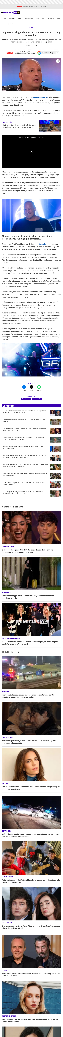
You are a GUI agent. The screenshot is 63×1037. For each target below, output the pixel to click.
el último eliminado (43, 244)
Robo (37, 18)
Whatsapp (39, 388)
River (43, 18)
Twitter (31, 388)
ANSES (19, 18)
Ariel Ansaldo (37, 399)
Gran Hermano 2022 (40, 97)
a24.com (43, 6)
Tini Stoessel (51, 18)
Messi (4, 18)
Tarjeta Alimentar (29, 18)
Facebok (24, 388)
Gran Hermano (26, 399)
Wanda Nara (12, 18)
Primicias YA (5, 24)
